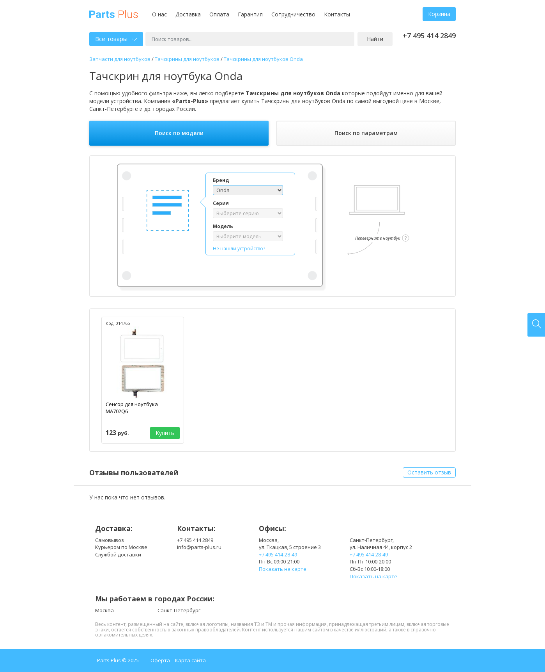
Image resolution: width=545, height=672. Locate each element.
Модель (223, 226)
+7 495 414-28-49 (278, 554)
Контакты (337, 14)
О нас (159, 14)
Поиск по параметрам (366, 133)
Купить (165, 433)
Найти (375, 39)
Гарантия (250, 14)
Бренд (221, 180)
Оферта (160, 660)
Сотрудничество (293, 14)
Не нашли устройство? (239, 248)
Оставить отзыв (429, 472)
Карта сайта (190, 660)
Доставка (188, 14)
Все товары (116, 39)
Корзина (439, 14)
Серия (221, 203)
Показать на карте (282, 568)
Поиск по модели (179, 133)
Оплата (219, 14)
